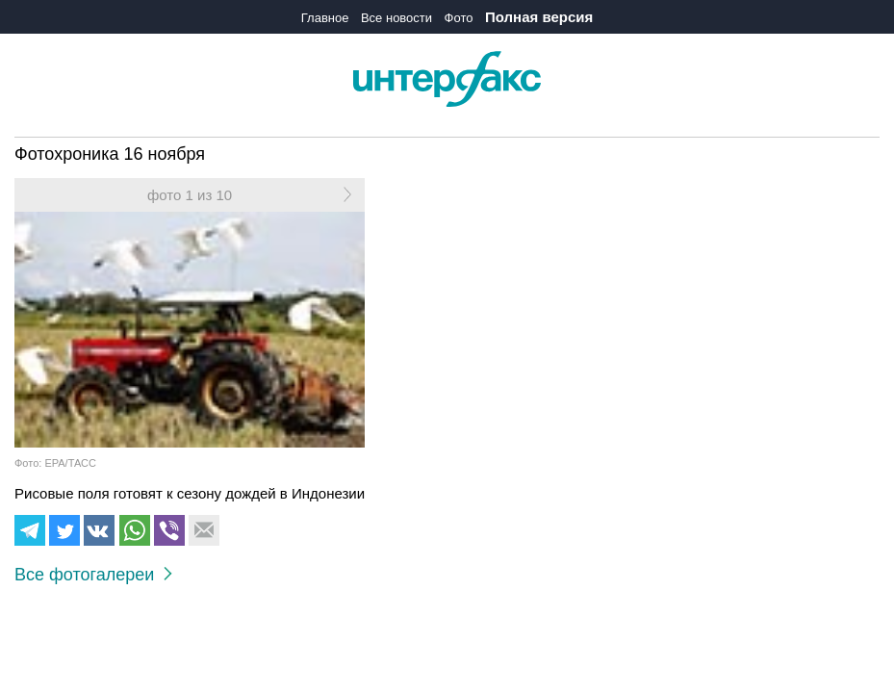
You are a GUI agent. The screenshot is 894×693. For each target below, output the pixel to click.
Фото (459, 18)
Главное (325, 18)
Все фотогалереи (93, 574)
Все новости (396, 18)
